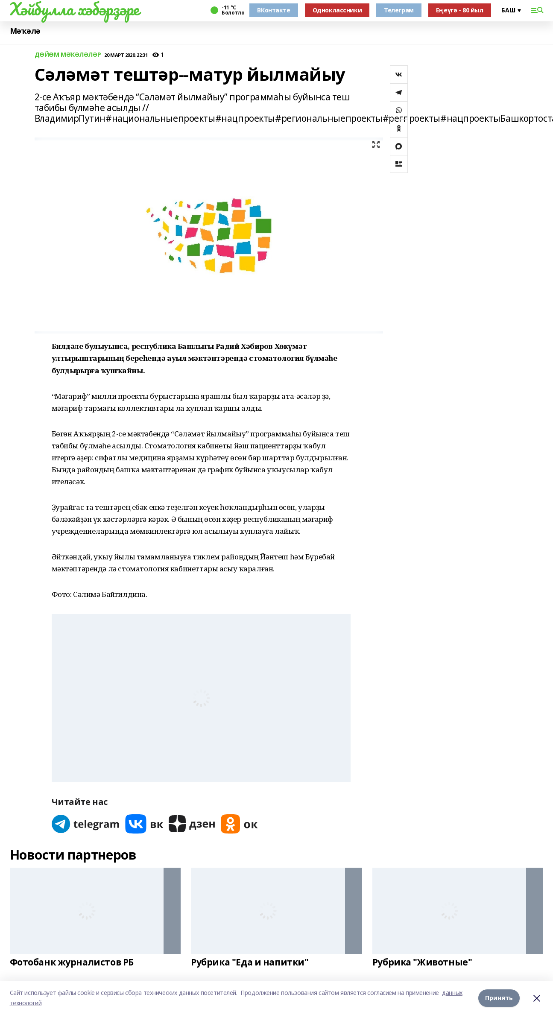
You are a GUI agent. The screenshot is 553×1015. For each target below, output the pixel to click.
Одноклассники (337, 10)
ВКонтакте (273, 10)
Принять (499, 998)
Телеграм (399, 10)
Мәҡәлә (25, 30)
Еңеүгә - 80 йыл (459, 10)
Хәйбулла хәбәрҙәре (74, 9)
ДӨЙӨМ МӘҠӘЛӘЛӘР (68, 55)
